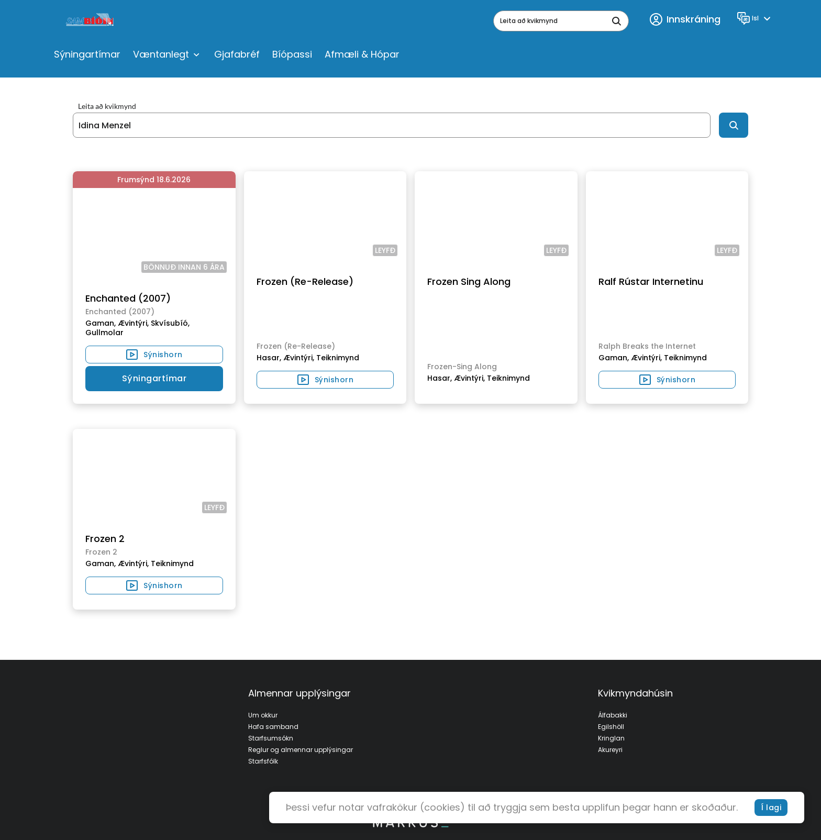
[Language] (755, 18)
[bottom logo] (410, 825)
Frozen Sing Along (469, 281)
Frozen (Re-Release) (305, 281)
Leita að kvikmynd (107, 106)
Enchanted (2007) (128, 298)
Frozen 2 (105, 538)
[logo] (91, 20)
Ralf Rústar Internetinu (650, 281)
